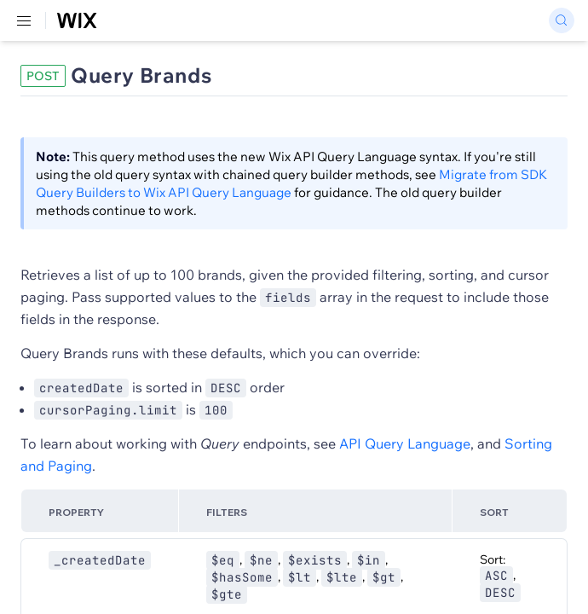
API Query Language (404, 443)
